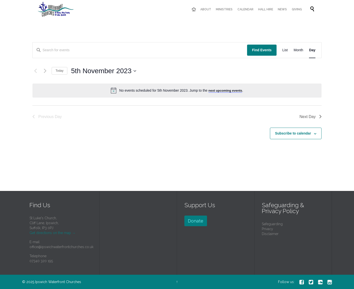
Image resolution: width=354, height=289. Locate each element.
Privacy (267, 229)
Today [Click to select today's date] (59, 70)
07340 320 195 (41, 261)
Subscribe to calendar (293, 133)
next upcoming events (225, 90)
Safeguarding (272, 224)
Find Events (261, 50)
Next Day (310, 117)
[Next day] (45, 71)
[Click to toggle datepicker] (103, 71)
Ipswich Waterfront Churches (58, 282)
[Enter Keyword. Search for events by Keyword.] (140, 50)
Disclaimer (270, 234)
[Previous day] (35, 71)
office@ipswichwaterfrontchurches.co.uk (61, 247)
